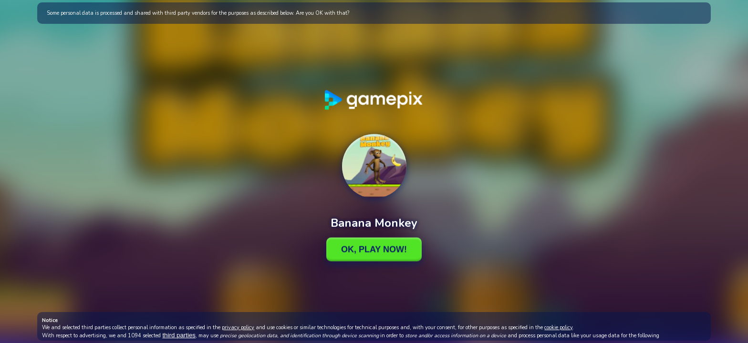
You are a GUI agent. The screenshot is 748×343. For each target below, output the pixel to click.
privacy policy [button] (238, 327)
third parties (179, 335)
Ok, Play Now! (374, 249)
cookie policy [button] (558, 327)
